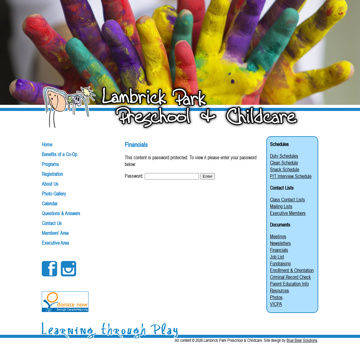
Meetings (278, 236)
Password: (162, 175)
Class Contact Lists (287, 199)
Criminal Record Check (290, 277)
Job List (277, 256)
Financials (279, 250)
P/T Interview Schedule (290, 176)
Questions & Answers (61, 213)
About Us (50, 183)
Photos (276, 297)
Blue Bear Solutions (302, 340)
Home (47, 144)
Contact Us (52, 223)
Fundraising (280, 263)
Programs (50, 164)
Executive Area (55, 242)
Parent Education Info (289, 283)
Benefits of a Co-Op (59, 154)
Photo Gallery (54, 193)
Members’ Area (55, 233)
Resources (279, 290)
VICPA (276, 304)
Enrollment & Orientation (292, 270)
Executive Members (288, 213)
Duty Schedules (284, 155)
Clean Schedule (284, 162)
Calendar (49, 203)
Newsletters (280, 243)
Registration (52, 174)
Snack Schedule (284, 169)
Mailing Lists (281, 206)
